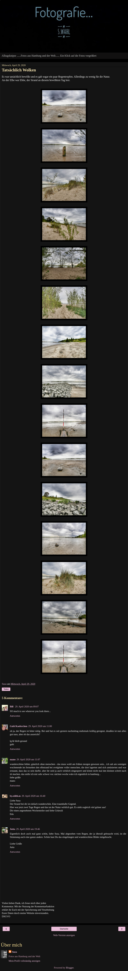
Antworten (15, 716)
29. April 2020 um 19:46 (28, 829)
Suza (14, 952)
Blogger (70, 967)
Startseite (64, 929)
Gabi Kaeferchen (18, 726)
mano (13, 759)
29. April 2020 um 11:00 (40, 726)
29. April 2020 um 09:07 (27, 706)
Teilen (6, 689)
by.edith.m (15, 796)
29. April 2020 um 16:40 (33, 796)
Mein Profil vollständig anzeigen (24, 961)
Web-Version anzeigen (64, 935)
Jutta (12, 829)
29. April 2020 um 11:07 (28, 759)
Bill (12, 706)
